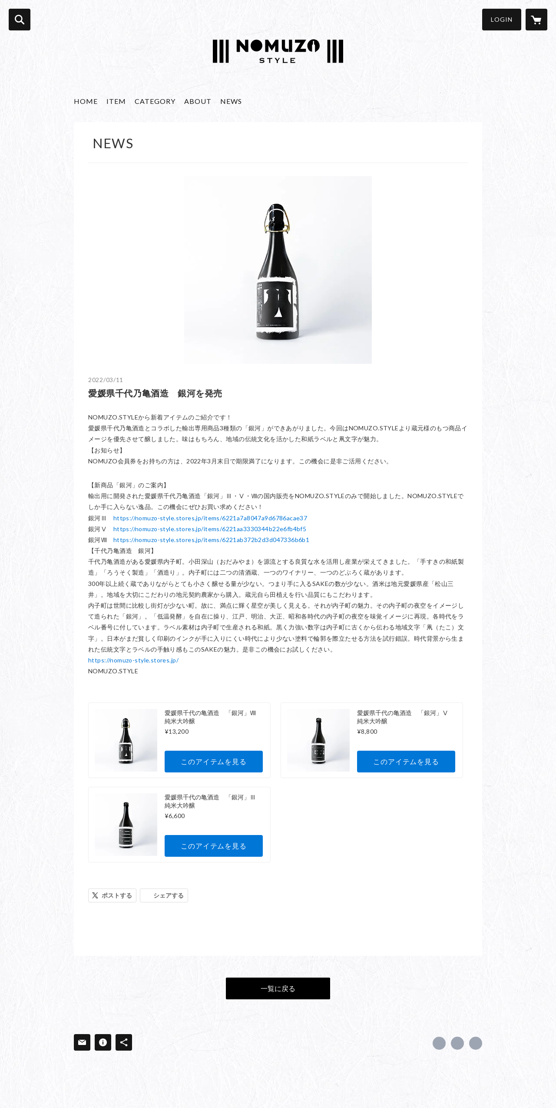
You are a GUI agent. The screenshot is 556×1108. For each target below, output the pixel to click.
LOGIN (502, 19)
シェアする (168, 895)
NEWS (231, 101)
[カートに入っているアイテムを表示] (536, 19)
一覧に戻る (278, 988)
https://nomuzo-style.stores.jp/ (133, 660)
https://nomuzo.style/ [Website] (475, 1043)
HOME (86, 101)
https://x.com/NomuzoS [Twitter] (457, 1043)
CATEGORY (155, 101)
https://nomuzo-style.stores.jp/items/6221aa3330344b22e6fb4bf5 (210, 528)
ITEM (116, 101)
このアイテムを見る (213, 761)
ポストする (117, 895)
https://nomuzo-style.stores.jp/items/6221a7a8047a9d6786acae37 (210, 518)
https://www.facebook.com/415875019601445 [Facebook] (439, 1043)
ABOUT (198, 101)
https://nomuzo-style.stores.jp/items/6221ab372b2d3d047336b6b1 (211, 539)
